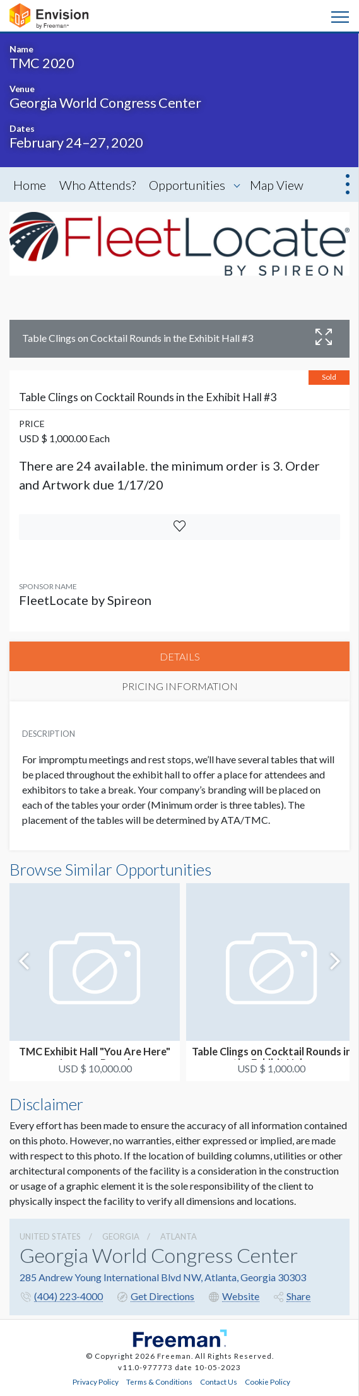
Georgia (120, 1236)
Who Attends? (97, 184)
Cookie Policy (267, 1381)
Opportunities (187, 184)
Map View (276, 184)
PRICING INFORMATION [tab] (180, 686)
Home (29, 184)
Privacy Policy (96, 1381)
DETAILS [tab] (180, 656)
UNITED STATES (50, 1236)
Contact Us (218, 1381)
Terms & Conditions (159, 1381)
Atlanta (178, 1236)
